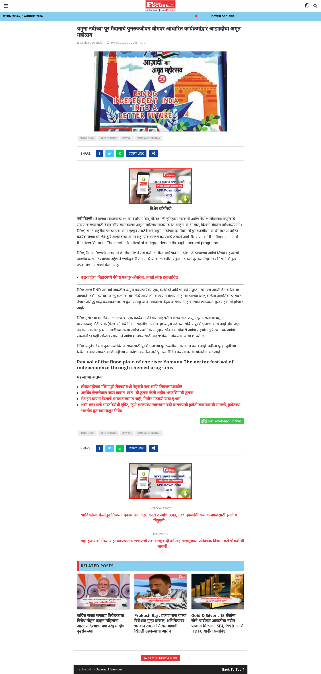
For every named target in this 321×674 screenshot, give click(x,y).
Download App (222, 16)
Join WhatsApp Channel (222, 421)
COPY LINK (136, 153)
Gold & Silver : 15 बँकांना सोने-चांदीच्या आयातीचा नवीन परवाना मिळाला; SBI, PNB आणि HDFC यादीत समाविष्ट (217, 623)
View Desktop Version (160, 658)
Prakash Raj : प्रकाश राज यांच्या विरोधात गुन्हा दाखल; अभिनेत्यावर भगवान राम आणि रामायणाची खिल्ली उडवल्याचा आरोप (160, 623)
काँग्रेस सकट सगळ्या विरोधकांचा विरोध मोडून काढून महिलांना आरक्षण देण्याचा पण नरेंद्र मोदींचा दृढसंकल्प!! (101, 623)
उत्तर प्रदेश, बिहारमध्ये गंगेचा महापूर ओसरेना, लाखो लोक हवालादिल (129, 277)
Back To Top (233, 669)
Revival (127, 138)
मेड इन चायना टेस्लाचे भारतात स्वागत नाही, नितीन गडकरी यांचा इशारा (131, 398)
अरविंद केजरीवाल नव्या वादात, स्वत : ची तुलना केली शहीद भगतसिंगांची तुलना (137, 392)
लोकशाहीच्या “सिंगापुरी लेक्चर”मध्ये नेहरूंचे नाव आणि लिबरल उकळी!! (131, 386)
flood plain (87, 138)
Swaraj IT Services (109, 669)
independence (108, 138)
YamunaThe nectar (148, 138)
